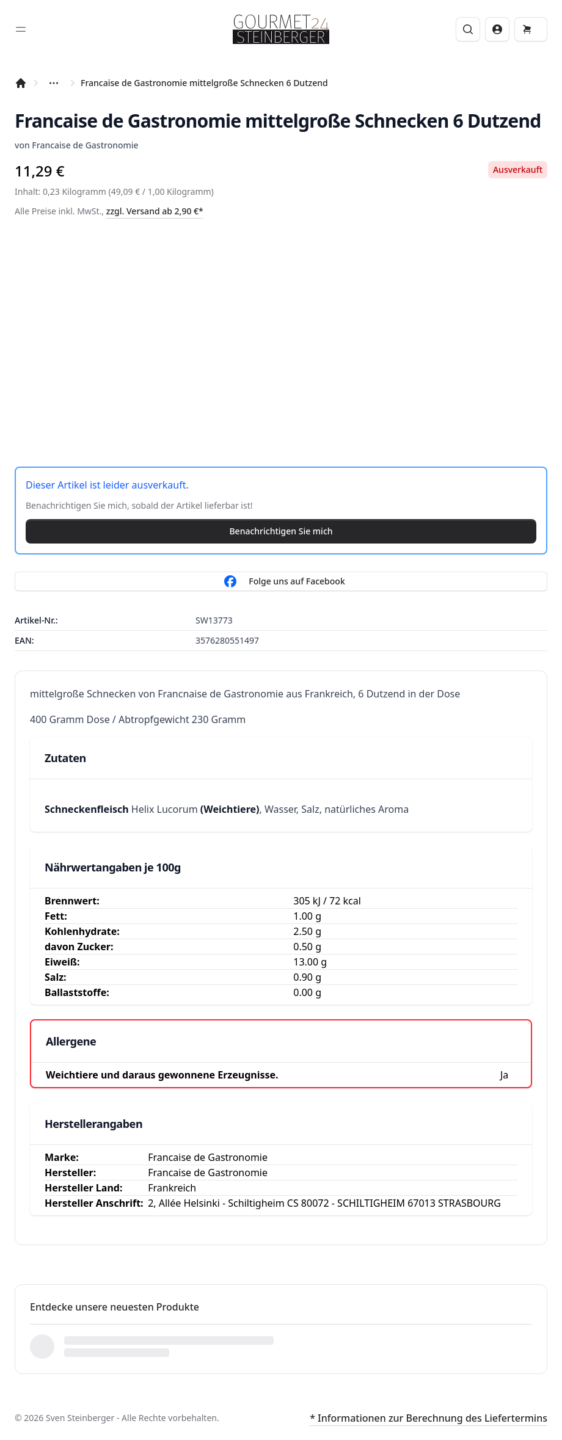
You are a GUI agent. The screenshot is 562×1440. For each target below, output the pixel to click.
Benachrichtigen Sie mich (280, 531)
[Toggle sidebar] (21, 29)
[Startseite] (21, 83)
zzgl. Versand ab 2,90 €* (154, 211)
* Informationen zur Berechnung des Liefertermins (428, 1418)
